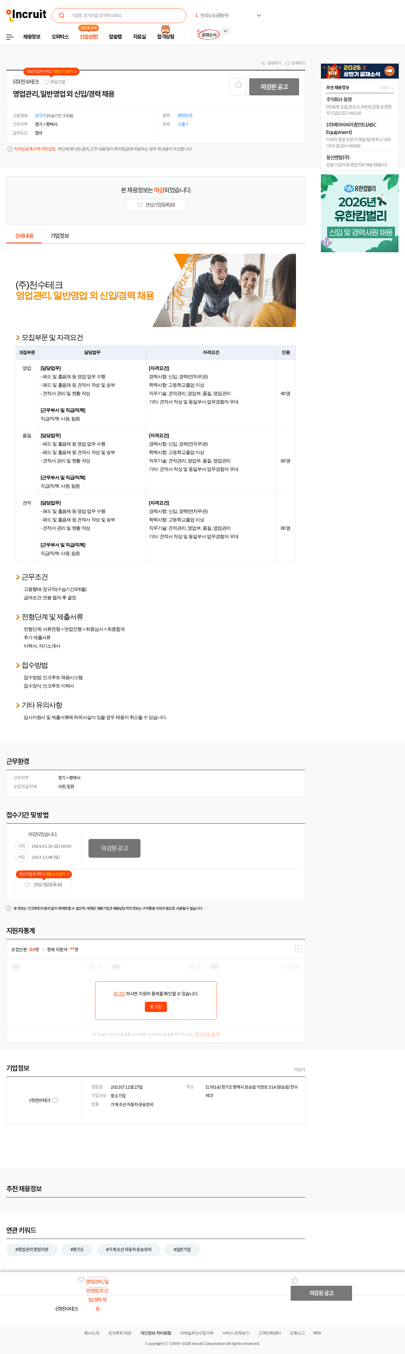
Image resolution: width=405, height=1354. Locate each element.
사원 (61, 786)
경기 (61, 778)
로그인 (119, 994)
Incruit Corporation (208, 1343)
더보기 (299, 1069)
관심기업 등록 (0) (43, 885)
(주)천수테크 (26, 82)
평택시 (74, 778)
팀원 (70, 786)
